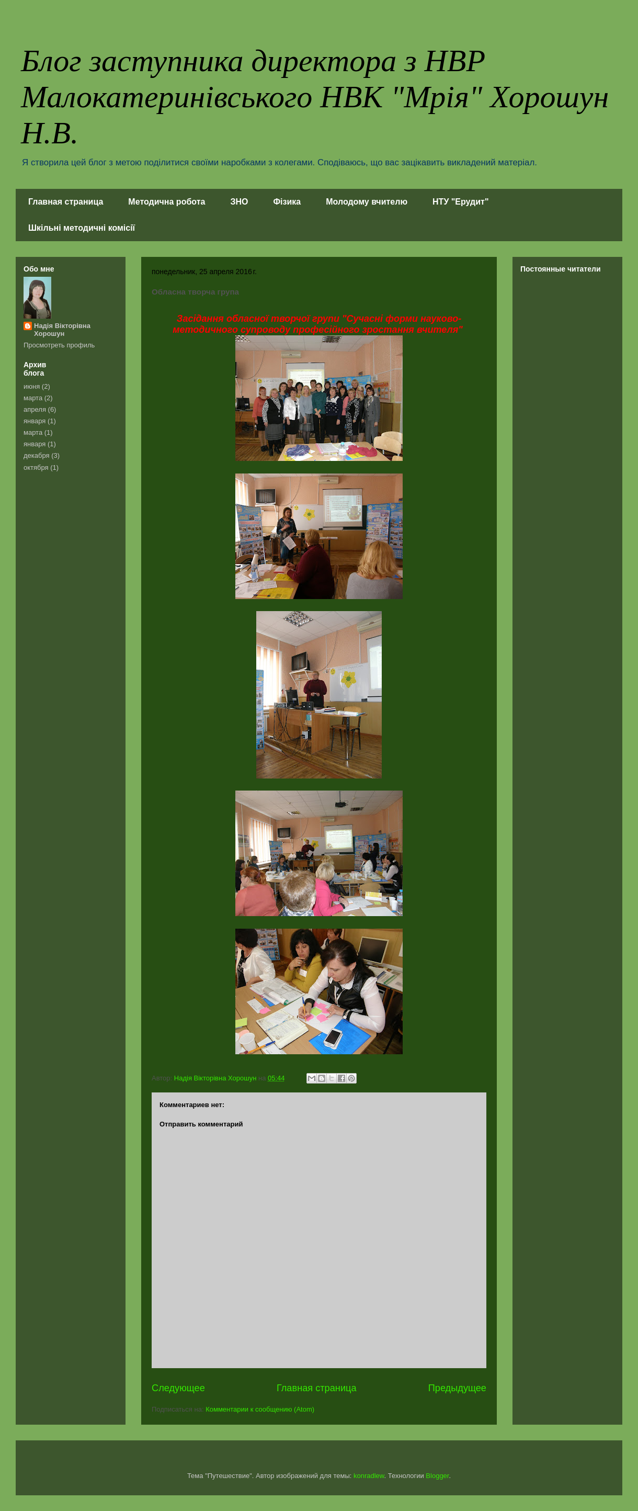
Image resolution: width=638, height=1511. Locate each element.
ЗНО (239, 201)
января (34, 421)
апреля (35, 409)
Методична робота (166, 201)
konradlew (369, 1476)
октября (36, 467)
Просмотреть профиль (59, 345)
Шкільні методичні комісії (81, 227)
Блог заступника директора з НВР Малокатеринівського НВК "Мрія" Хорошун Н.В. (315, 96)
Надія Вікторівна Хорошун (62, 329)
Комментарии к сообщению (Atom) (260, 1409)
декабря (37, 455)
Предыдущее (457, 1388)
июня (32, 386)
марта (33, 398)
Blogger (437, 1476)
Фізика (287, 201)
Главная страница (65, 201)
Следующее (178, 1388)
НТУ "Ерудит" (460, 201)
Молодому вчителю (366, 201)
